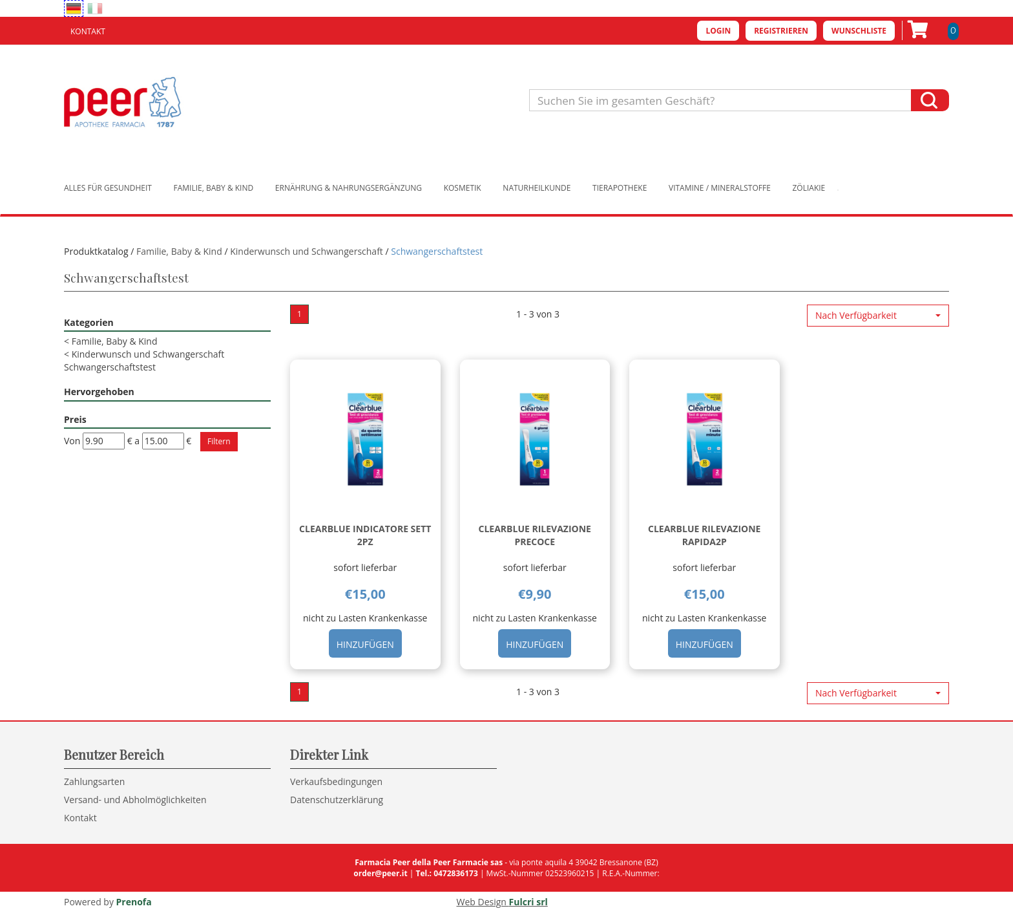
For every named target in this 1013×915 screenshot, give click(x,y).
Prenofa (134, 902)
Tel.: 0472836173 (446, 873)
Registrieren (781, 30)
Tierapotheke (619, 187)
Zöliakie (809, 187)
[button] (878, 316)
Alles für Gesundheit (108, 187)
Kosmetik (462, 187)
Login (718, 30)
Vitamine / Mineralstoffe (720, 187)
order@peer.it (380, 873)
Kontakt (87, 31)
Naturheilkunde (536, 187)
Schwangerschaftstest (110, 367)
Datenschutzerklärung (336, 799)
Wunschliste (858, 30)
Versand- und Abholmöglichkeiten (135, 799)
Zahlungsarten (94, 781)
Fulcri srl (528, 902)
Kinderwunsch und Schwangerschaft (306, 251)
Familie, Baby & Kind (214, 187)
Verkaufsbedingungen (336, 781)
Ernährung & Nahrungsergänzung (348, 187)
